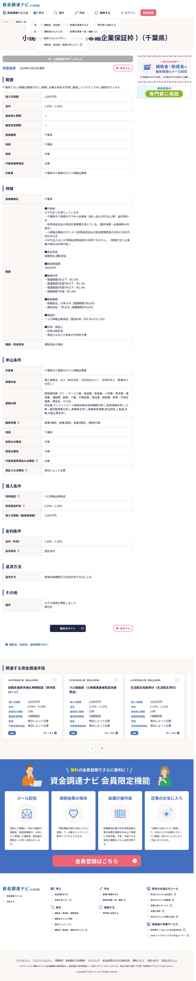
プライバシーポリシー (43, 960)
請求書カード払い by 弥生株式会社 (166, 929)
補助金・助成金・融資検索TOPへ (29, 644)
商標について (138, 960)
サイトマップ (94, 960)
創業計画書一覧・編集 (112, 899)
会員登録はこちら (106, 861)
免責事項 (59, 960)
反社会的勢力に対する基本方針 (116, 960)
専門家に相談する (111, 913)
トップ (6, 21)
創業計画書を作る (111, 894)
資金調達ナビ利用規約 (75, 960)
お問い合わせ (153, 960)
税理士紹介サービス (159, 905)
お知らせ (10, 901)
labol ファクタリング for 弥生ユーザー (168, 935)
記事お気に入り (61, 899)
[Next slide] (102, 748)
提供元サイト (68, 628)
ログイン (130, 13)
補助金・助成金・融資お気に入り (69, 929)
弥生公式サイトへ (169, 960)
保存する (125, 68)
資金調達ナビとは (15, 13)
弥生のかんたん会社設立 (161, 894)
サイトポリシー (23, 960)
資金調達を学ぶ (61, 894)
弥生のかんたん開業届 (160, 899)
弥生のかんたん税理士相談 (162, 916)
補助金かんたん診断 (63, 918)
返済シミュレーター (63, 924)
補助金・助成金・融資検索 (28, 21)
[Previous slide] (92, 748)
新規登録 (148, 13)
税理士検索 (156, 911)
